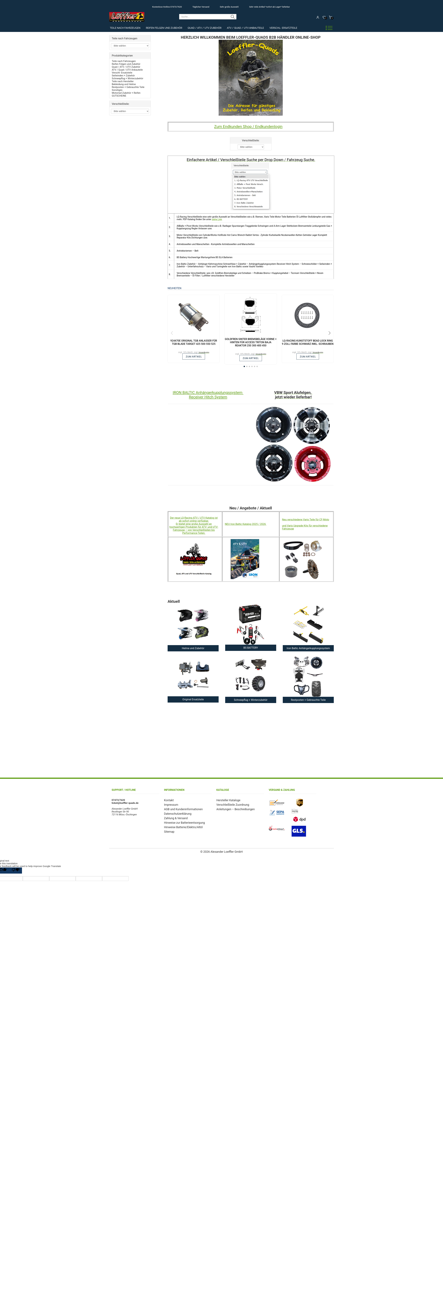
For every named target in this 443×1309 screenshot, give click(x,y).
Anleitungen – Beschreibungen (232, 808)
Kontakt (168, 800)
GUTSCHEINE (119, 95)
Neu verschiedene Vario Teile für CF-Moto (305, 519)
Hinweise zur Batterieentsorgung (181, 821)
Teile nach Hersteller (123, 81)
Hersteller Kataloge (226, 800)
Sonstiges (117, 90)
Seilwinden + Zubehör (123, 75)
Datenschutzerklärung (175, 812)
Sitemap (168, 829)
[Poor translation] (15, 870)
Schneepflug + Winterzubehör (127, 78)
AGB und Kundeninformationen (180, 808)
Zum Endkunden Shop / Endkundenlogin (248, 126)
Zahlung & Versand (174, 816)
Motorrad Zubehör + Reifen (126, 92)
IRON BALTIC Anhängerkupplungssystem (208, 392)
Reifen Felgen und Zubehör (164, 28)
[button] (244, 366)
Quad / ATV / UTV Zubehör (205, 28)
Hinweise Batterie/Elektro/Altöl (180, 825)
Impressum (170, 804)
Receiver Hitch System (208, 397)
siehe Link (217, 219)
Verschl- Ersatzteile (283, 28)
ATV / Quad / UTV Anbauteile (245, 28)
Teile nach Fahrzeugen (125, 28)
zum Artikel (194, 356)
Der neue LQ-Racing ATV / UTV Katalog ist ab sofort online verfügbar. (194, 519)
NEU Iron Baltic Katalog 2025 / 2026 (246, 524)
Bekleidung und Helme (124, 84)
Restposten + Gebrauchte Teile (128, 87)
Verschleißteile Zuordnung (230, 804)
